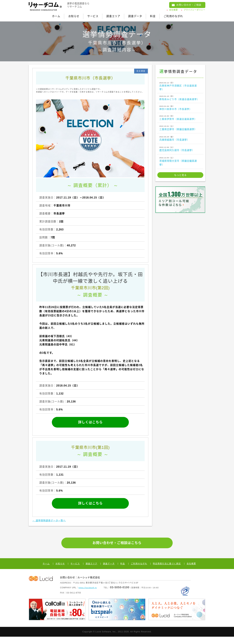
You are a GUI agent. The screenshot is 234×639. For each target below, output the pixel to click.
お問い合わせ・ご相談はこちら (117, 544)
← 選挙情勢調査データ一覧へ (51, 521)
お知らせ (67, 15)
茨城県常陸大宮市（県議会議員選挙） (180, 163)
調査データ (137, 15)
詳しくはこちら (90, 421)
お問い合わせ (188, 5)
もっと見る (180, 176)
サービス (89, 15)
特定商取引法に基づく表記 (167, 566)
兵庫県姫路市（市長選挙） (180, 140)
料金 (158, 15)
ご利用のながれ (182, 15)
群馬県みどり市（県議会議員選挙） (180, 98)
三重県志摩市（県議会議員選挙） (180, 129)
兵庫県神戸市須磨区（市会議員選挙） (180, 85)
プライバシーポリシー (194, 10)
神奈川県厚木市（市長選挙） (180, 108)
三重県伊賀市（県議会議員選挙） (180, 119)
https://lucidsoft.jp (87, 590)
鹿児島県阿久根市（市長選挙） (180, 150)
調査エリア (113, 15)
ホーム (46, 15)
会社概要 (173, 10)
